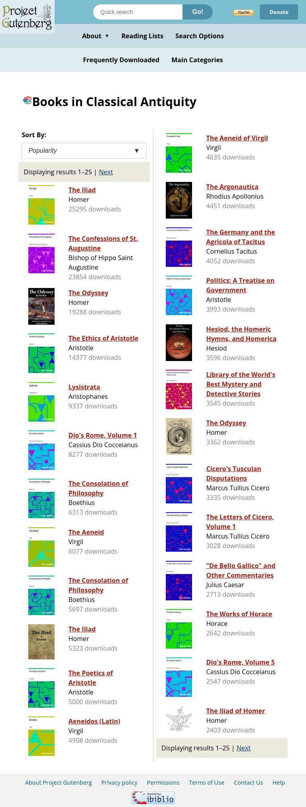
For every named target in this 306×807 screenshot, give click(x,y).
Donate (278, 12)
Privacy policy (119, 782)
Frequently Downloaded (121, 59)
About (96, 36)
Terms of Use (206, 782)
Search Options (199, 36)
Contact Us (248, 782)
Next (106, 172)
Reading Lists (143, 36)
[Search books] (137, 12)
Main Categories (197, 59)
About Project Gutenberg (58, 782)
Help (279, 782)
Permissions (163, 782)
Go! (197, 11)
